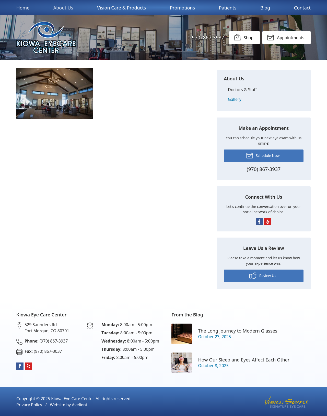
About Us (63, 8)
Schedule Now (263, 155)
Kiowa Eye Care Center (72, 398)
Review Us (262, 275)
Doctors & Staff (242, 89)
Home (22, 8)
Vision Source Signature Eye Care (288, 402)
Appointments (285, 37)
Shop (243, 37)
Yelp (267, 221)
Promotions (182, 8)
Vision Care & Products (121, 8)
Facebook (259, 221)
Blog (265, 8)
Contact (302, 8)
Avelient (79, 405)
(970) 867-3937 (207, 37)
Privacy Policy (29, 405)
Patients (228, 8)
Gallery (234, 99)
